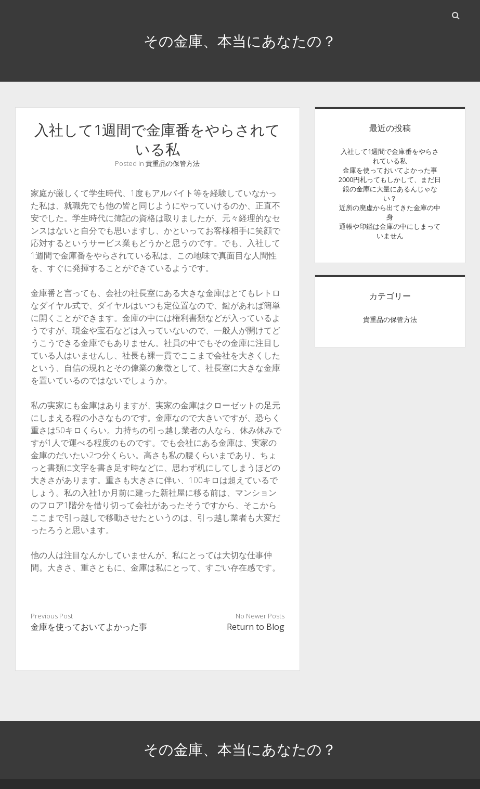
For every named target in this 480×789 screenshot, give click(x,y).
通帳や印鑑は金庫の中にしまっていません (389, 231)
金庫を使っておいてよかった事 (89, 626)
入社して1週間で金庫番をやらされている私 (390, 156)
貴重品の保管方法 (173, 163)
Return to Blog (255, 626)
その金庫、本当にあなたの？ (240, 40)
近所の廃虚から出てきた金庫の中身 (389, 212)
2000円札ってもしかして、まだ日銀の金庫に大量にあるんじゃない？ (390, 189)
